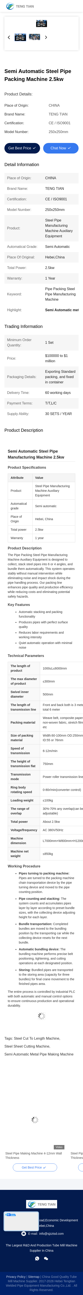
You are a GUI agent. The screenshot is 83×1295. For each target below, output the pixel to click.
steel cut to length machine (36, 1038)
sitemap (33, 1277)
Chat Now (58, 148)
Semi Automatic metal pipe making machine (38, 1054)
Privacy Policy (15, 1277)
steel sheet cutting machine (26, 1046)
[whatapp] (37, 1258)
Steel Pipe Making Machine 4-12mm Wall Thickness (33, 1156)
